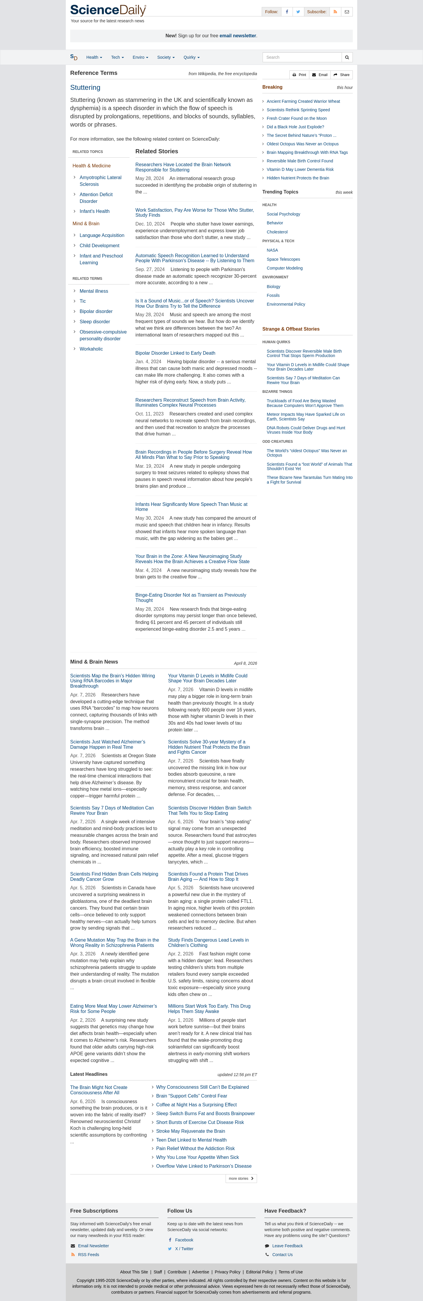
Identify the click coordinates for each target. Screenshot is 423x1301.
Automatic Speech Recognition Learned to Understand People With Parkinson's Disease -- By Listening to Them (194, 258)
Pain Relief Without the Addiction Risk (195, 1148)
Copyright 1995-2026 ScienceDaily (108, 1280)
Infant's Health (95, 211)
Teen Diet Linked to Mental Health (191, 1139)
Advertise (200, 1272)
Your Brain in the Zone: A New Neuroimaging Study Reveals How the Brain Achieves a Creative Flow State (192, 559)
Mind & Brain (86, 223)
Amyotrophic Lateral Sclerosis (100, 181)
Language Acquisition (102, 235)
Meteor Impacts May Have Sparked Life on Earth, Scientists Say (306, 416)
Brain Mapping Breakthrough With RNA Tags (307, 152)
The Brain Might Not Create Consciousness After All (98, 1090)
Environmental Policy (286, 304)
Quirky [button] (191, 57)
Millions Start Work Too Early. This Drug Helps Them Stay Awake (209, 1009)
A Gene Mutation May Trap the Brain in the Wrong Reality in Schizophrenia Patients (114, 943)
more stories (241, 1179)
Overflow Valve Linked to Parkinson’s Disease (204, 1166)
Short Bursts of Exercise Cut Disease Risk (200, 1122)
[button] (299, 74)
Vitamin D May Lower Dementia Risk (300, 169)
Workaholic (91, 348)
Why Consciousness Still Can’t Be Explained (202, 1087)
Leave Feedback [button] (287, 1245)
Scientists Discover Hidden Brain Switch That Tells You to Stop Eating (209, 810)
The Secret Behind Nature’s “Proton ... (301, 135)
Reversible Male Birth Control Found (300, 161)
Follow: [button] (271, 11)
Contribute (177, 1272)
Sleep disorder (95, 321)
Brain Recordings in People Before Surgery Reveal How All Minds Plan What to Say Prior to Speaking (193, 455)
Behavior (275, 223)
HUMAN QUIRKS (276, 342)
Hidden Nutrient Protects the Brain (298, 178)
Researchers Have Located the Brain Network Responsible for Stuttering (183, 167)
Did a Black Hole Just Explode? (295, 126)
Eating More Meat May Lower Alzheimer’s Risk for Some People (113, 1009)
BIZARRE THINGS (277, 392)
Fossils (273, 295)
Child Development (99, 245)
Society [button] (166, 57)
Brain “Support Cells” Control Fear (191, 1095)
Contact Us (282, 1254)
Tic (83, 301)
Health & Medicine (92, 165)
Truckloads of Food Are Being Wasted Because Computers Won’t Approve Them (305, 403)
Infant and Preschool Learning (101, 259)
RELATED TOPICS (88, 152)
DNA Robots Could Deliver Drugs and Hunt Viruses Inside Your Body (306, 430)
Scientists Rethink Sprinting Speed (298, 109)
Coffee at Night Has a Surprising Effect (196, 1104)
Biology (273, 286)
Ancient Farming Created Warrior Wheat (303, 101)
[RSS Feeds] (335, 11)
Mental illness (94, 291)
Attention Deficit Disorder (96, 198)
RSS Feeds (88, 1254)
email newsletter (238, 35)
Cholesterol (277, 232)
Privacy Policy (227, 1272)
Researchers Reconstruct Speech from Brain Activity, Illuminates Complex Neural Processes (190, 403)
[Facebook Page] (287, 11)
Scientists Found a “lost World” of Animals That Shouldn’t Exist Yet (309, 466)
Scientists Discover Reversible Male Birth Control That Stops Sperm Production (304, 353)
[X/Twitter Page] (298, 11)
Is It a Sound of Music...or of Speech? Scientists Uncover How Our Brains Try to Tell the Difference (194, 303)
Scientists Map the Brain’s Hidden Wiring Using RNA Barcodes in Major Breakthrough (112, 681)
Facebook (184, 1240)
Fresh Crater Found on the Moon (297, 118)
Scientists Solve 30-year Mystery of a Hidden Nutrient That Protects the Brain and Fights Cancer (209, 747)
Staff (158, 1272)
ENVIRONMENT (275, 277)
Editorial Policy (259, 1272)
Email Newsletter (93, 1245)
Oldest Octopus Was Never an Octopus (303, 144)
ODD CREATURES (277, 442)
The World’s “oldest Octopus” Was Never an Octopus (307, 452)
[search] (347, 57)
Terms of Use (290, 1272)
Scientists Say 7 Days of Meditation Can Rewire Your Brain (303, 380)
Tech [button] (117, 57)
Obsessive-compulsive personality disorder (103, 335)
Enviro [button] (141, 57)
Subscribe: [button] (317, 11)
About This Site (134, 1272)
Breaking (272, 87)
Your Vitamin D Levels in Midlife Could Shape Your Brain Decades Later (207, 678)
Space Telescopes (283, 259)
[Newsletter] (347, 11)
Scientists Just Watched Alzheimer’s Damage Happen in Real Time (107, 744)
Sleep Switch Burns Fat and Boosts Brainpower (205, 1113)
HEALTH (269, 205)
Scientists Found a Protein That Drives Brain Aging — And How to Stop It (208, 876)
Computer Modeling (285, 268)
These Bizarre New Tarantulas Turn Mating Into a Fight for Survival (309, 479)
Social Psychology (283, 214)
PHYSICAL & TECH (278, 241)
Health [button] (94, 57)
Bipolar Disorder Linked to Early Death (175, 353)
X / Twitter (184, 1248)
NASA (272, 250)
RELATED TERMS (87, 279)
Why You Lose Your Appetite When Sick (197, 1157)
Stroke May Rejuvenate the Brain (190, 1131)
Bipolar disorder (96, 311)
